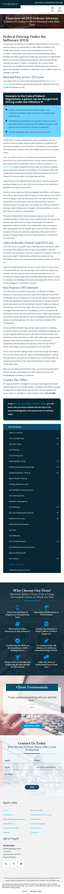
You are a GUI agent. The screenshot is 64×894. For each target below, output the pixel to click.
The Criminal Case (16, 439)
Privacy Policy (36, 829)
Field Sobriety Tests (17, 462)
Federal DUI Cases (16, 565)
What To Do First (16, 433)
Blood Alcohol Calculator (19, 525)
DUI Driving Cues (16, 456)
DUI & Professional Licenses (41, 816)
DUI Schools (14, 559)
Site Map (6, 833)
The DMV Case (15, 445)
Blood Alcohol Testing (18, 479)
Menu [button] (60, 9)
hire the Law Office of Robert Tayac (30, 403)
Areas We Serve (9, 825)
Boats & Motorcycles (17, 554)
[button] (57, 439)
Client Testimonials (38, 825)
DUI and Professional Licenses (21, 514)
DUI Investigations (16, 496)
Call (52, 9)
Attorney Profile (37, 811)
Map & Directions (10, 858)
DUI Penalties (14, 508)
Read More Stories (32, 727)
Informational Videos (11, 829)
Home (5, 811)
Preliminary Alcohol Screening (21, 468)
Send (32, 788)
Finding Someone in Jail (18, 485)
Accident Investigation (18, 502)
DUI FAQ (12, 531)
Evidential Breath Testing (19, 474)
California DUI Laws (17, 519)
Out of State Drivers (17, 542)
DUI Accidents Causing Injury (21, 491)
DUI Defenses (14, 537)
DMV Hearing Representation (14, 820)
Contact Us (35, 833)
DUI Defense (8, 816)
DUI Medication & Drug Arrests (22, 548)
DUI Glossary (14, 451)
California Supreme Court (19, 571)
